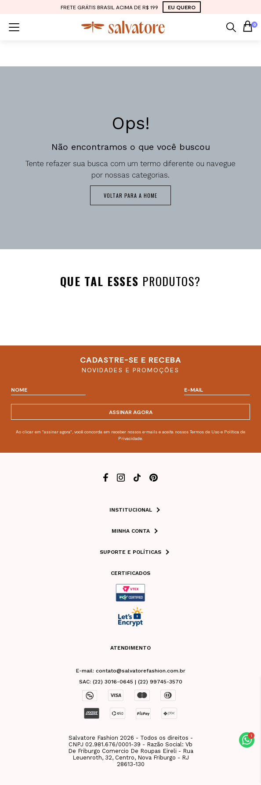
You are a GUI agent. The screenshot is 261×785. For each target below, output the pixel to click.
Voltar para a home (130, 195)
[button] (246, 740)
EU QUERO (182, 7)
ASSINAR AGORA (130, 412)
